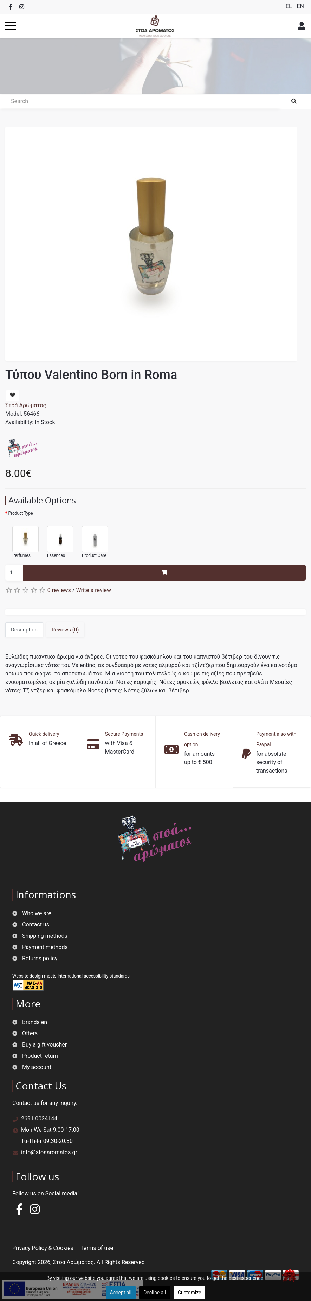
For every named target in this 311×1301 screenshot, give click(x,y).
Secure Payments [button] (124, 734)
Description (24, 630)
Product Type (20, 513)
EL (289, 6)
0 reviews (59, 590)
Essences (56, 539)
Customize (189, 1292)
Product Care (91, 539)
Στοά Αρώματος (25, 405)
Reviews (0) (65, 630)
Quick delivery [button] (44, 734)
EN (300, 6)
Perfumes (22, 539)
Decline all (154, 1292)
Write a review (93, 590)
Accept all (121, 1292)
